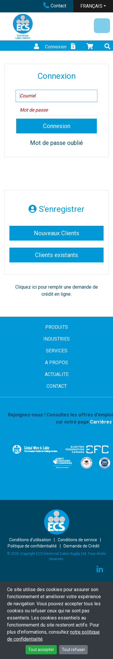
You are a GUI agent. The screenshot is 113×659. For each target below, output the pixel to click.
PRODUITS (56, 327)
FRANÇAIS (91, 6)
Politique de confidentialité (32, 546)
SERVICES (56, 351)
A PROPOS (56, 362)
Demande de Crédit (81, 546)
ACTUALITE (57, 374)
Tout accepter (41, 649)
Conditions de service (77, 539)
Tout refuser (73, 649)
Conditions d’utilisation (30, 539)
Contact (54, 6)
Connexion (49, 47)
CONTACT (56, 386)
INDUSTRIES (56, 339)
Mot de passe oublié (56, 142)
